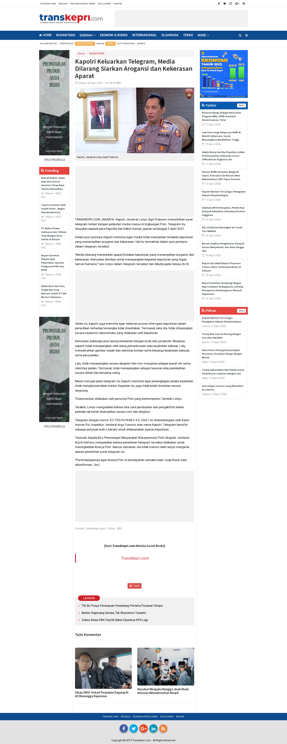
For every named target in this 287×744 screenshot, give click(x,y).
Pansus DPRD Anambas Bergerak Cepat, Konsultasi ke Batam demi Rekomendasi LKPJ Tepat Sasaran (221, 175)
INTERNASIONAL (144, 35)
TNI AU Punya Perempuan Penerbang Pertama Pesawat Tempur (122, 605)
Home (45, 35)
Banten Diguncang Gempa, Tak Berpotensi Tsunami (113, 613)
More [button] (202, 35)
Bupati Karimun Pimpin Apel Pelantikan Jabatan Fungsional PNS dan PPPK (52, 263)
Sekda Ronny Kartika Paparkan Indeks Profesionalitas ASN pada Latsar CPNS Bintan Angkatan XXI (223, 155)
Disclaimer (104, 3)
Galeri (100, 43)
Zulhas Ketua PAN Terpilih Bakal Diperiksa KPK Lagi (114, 620)
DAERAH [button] (86, 35)
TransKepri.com (135, 558)
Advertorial (84, 43)
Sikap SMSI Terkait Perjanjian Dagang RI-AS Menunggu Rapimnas (102, 694)
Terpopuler (66, 43)
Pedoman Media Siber (82, 3)
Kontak (117, 3)
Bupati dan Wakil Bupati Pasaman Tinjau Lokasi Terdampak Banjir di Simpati (221, 267)
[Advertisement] (181, 18)
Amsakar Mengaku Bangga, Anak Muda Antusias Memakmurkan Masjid (163, 691)
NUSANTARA (65, 35)
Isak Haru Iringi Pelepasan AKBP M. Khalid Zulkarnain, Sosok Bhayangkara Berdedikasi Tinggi (221, 136)
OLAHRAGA (169, 35)
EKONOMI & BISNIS (114, 35)
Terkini (209, 105)
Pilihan (209, 310)
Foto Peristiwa (126, 43)
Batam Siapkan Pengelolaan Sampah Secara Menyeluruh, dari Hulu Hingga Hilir (223, 247)
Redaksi (63, 3)
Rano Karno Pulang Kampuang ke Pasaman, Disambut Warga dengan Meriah (222, 353)
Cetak (134, 585)
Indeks (141, 43)
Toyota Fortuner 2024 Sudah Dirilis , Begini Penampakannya (53, 208)
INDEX (241, 105)
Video (110, 43)
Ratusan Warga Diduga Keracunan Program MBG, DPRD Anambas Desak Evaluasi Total (221, 116)
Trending (50, 170)
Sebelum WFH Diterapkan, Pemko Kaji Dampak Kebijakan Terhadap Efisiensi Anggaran (223, 211)
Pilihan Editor (48, 43)
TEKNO (188, 35)
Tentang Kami (48, 3)
